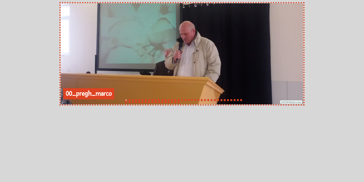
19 (185, 100)
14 (169, 100)
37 (126, 102)
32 (228, 100)
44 (149, 102)
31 (225, 100)
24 (202, 100)
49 (166, 102)
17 (179, 100)
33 (231, 100)
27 (212, 100)
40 (136, 102)
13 (166, 100)
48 (162, 102)
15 (172, 100)
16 (175, 100)
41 (139, 102)
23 (198, 100)
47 (159, 102)
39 (133, 102)
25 (205, 100)
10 (156, 100)
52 (175, 102)
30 (221, 100)
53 (179, 102)
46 (156, 102)
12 (162, 100)
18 (182, 100)
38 (129, 102)
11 (159, 100)
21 (192, 100)
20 (189, 100)
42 (143, 102)
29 (218, 100)
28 (215, 100)
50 (169, 102)
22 (195, 100)
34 (235, 100)
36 (241, 100)
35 (238, 100)
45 (152, 102)
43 (146, 102)
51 (172, 102)
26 (208, 100)
